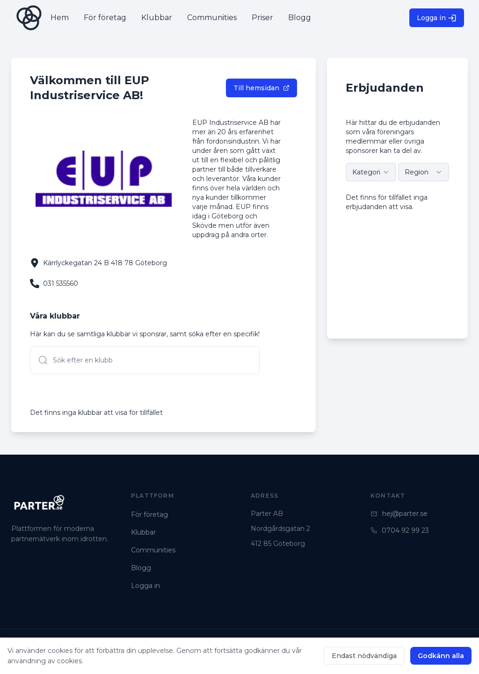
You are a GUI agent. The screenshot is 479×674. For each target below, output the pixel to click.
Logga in (437, 18)
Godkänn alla (441, 656)
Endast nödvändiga (364, 656)
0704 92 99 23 (399, 530)
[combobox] (371, 172)
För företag (149, 514)
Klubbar (143, 532)
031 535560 (60, 283)
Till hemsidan (261, 88)
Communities (153, 550)
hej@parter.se (399, 513)
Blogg (141, 568)
